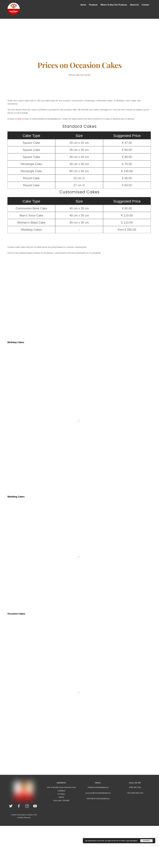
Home (83, 5)
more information (131, 840)
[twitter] (11, 806)
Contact (145, 5)
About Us (134, 5)
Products (93, 5)
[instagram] (27, 806)
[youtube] (35, 806)
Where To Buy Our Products (113, 5)
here (19, 119)
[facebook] (19, 806)
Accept (146, 841)
